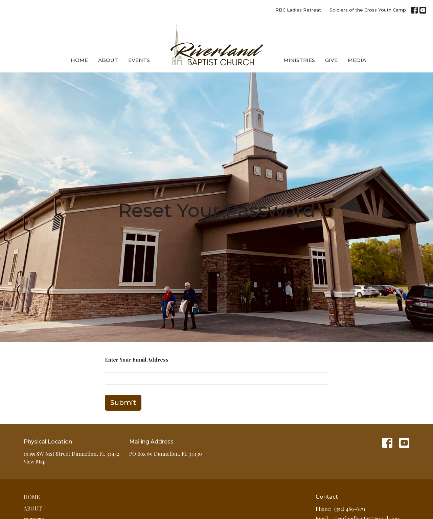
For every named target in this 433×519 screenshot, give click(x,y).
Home (79, 60)
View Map (35, 461)
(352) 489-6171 (349, 508)
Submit (123, 402)
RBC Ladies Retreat (298, 10)
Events (139, 60)
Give (331, 60)
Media (357, 60)
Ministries (299, 60)
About (108, 60)
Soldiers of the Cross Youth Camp (367, 10)
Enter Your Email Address (136, 359)
